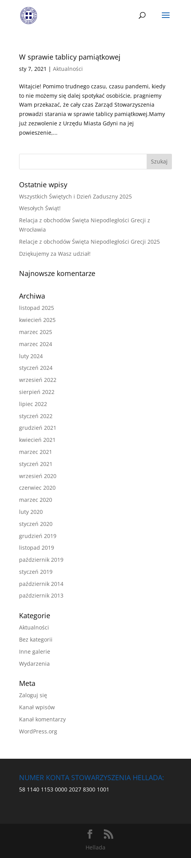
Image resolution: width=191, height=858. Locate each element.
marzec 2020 (35, 499)
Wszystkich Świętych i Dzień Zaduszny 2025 (75, 196)
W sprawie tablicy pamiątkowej (70, 57)
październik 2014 (41, 583)
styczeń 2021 (36, 464)
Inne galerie (34, 651)
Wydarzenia (34, 663)
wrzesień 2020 (37, 476)
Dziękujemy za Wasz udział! (55, 253)
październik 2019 (41, 559)
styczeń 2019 (36, 571)
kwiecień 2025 (37, 320)
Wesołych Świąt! (40, 208)
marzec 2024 (35, 344)
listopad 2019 (36, 547)
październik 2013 (41, 595)
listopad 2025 (36, 307)
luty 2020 (31, 511)
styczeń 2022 (36, 416)
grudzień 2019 (37, 536)
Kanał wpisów (37, 707)
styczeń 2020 (36, 523)
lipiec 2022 (33, 404)
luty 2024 (31, 356)
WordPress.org (38, 731)
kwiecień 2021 (37, 439)
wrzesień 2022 (37, 379)
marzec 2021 (35, 451)
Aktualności (68, 68)
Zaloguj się (33, 695)
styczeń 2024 (36, 367)
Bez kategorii (36, 639)
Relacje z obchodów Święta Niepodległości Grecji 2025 (89, 241)
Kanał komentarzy (42, 719)
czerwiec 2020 (37, 487)
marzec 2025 (35, 332)
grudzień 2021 (37, 427)
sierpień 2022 (36, 392)
